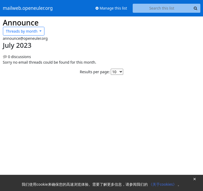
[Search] (195, 8)
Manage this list (111, 8)
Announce (21, 23)
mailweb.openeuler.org (28, 8)
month (22, 31)
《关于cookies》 (163, 184)
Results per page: (95, 71)
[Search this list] (162, 8)
